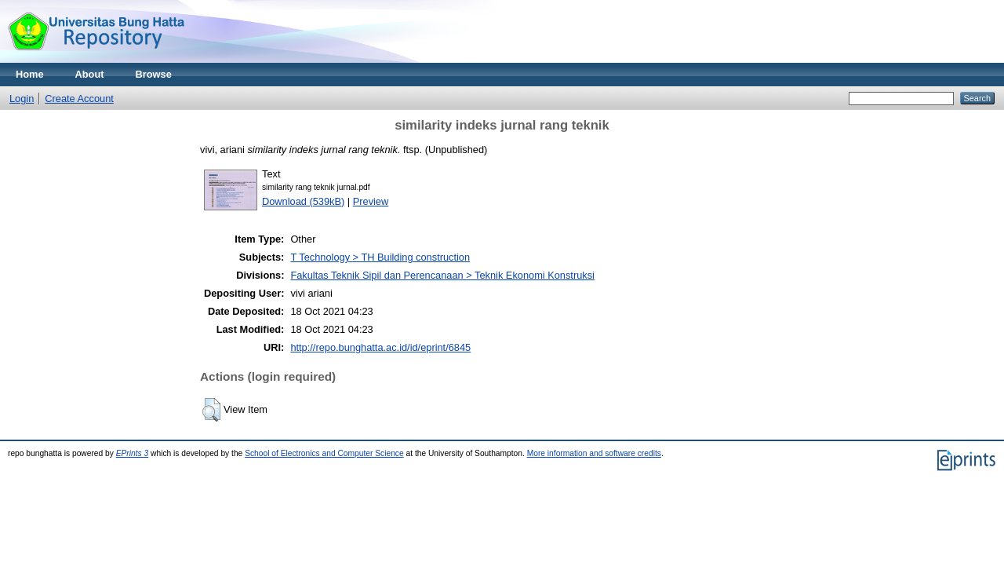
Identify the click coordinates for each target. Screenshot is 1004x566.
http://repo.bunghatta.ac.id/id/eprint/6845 (380, 347)
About (89, 74)
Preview (371, 201)
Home (30, 74)
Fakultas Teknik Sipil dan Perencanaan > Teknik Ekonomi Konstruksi (442, 275)
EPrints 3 (132, 453)
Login (21, 98)
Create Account (79, 98)
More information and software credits (594, 453)
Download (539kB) (303, 201)
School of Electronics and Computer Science (324, 453)
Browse (154, 74)
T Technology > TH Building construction (380, 257)
